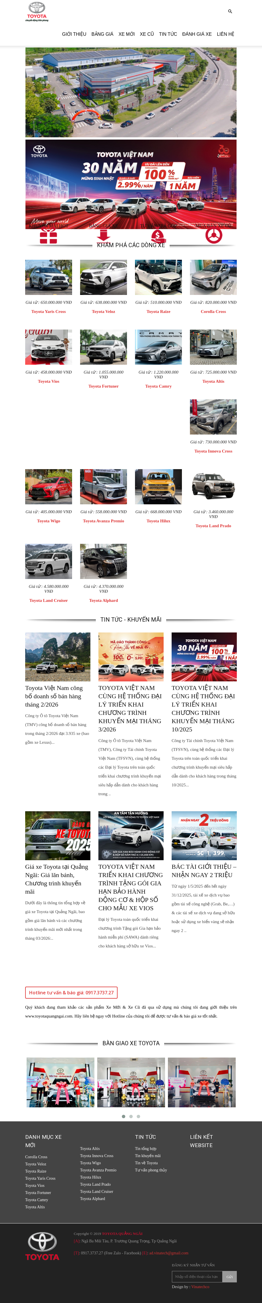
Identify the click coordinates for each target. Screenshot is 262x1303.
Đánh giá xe (197, 34)
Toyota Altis (214, 381)
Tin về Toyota (146, 1163)
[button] (230, 11)
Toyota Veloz (103, 311)
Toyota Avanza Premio (103, 521)
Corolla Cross (213, 311)
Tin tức (168, 34)
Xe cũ (147, 34)
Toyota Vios (48, 381)
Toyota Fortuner (103, 386)
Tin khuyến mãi (148, 1156)
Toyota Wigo (48, 521)
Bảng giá (103, 34)
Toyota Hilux (158, 521)
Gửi (230, 1277)
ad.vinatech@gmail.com (168, 1253)
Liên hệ (225, 34)
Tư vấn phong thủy (151, 1170)
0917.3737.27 (92, 1253)
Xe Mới (127, 34)
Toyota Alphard (103, 600)
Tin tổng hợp (145, 1149)
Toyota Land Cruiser (48, 600)
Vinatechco (200, 1287)
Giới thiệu (74, 34)
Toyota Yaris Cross (48, 311)
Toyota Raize (158, 311)
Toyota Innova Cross (213, 451)
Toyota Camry (158, 386)
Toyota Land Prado (213, 525)
